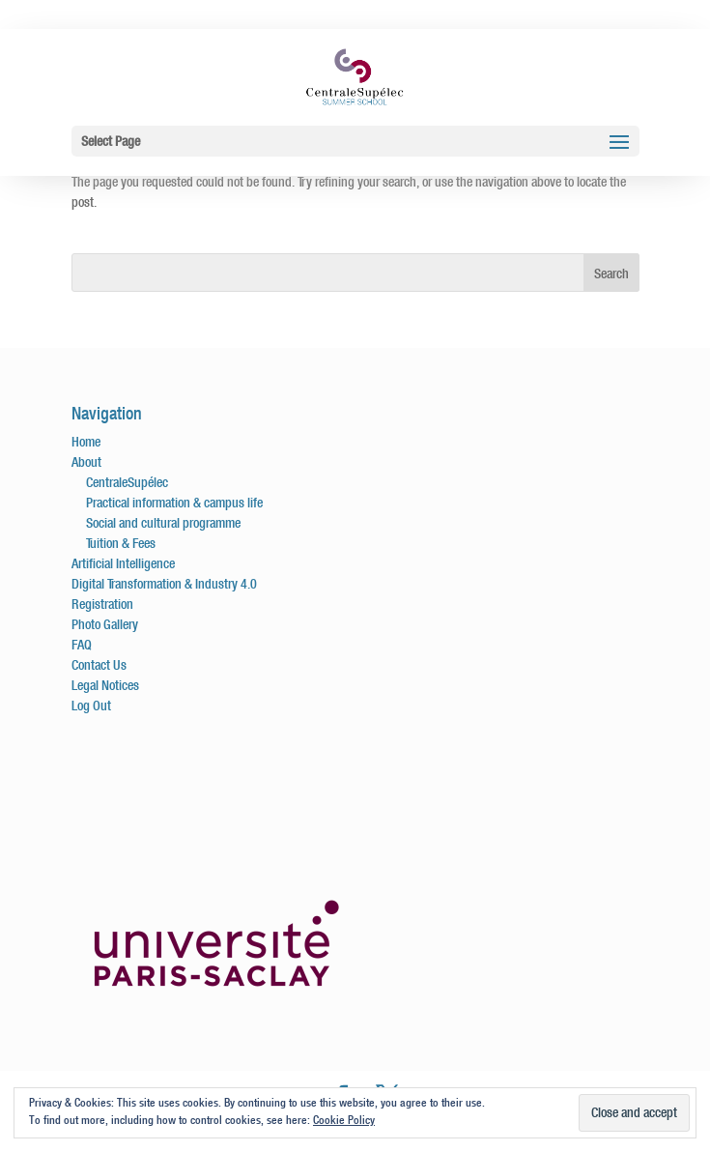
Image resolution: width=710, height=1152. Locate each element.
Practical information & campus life (174, 502)
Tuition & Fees (121, 543)
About (86, 462)
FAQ (81, 644)
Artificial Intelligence (123, 563)
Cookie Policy (344, 1119)
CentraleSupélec (127, 482)
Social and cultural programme (163, 523)
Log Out (91, 705)
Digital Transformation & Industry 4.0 (164, 583)
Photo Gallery (104, 624)
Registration (102, 604)
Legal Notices (105, 685)
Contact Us (99, 665)
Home (85, 441)
